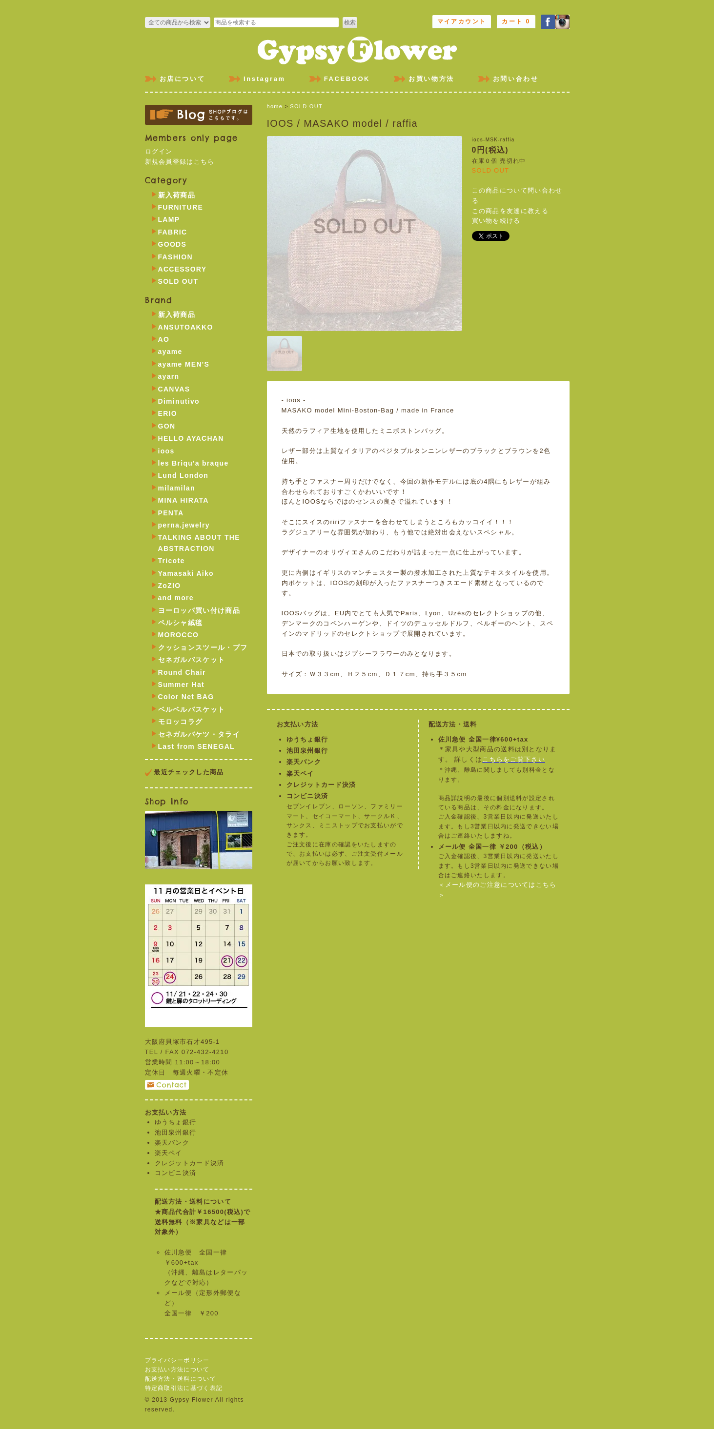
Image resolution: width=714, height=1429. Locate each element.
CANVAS (174, 389)
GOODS (172, 244)
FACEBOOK (347, 78)
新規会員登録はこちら (180, 161)
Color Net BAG (186, 697)
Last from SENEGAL (196, 746)
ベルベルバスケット (191, 709)
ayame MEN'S (184, 364)
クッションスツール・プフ (203, 647)
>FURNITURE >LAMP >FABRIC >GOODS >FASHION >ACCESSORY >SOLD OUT (177, 22)
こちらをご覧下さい (513, 759)
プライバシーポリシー (177, 1360)
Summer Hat (181, 684)
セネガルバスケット (191, 660)
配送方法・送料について (180, 1378)
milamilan (176, 488)
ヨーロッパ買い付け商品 (199, 610)
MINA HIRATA (183, 500)
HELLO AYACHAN (191, 438)
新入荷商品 (177, 195)
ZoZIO (169, 585)
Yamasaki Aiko (186, 573)
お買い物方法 (431, 78)
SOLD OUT (306, 106)
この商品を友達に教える (510, 211)
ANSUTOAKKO (185, 327)
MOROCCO (178, 635)
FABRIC (172, 232)
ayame (170, 351)
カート (516, 21)
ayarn (169, 376)
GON (167, 426)
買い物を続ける (496, 220)
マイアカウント (462, 21)
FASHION (175, 257)
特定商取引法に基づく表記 (184, 1388)
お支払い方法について (177, 1369)
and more (176, 598)
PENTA (171, 513)
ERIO (167, 413)
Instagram (265, 78)
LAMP (169, 219)
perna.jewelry (184, 525)
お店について (182, 78)
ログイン (159, 151)
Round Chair (182, 672)
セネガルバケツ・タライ (199, 734)
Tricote (171, 561)
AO (164, 339)
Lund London (183, 475)
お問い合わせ (516, 78)
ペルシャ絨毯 (180, 622)
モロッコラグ (180, 721)
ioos (166, 451)
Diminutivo (179, 401)
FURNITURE (181, 207)
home (275, 106)
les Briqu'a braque (193, 463)
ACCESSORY (182, 269)
